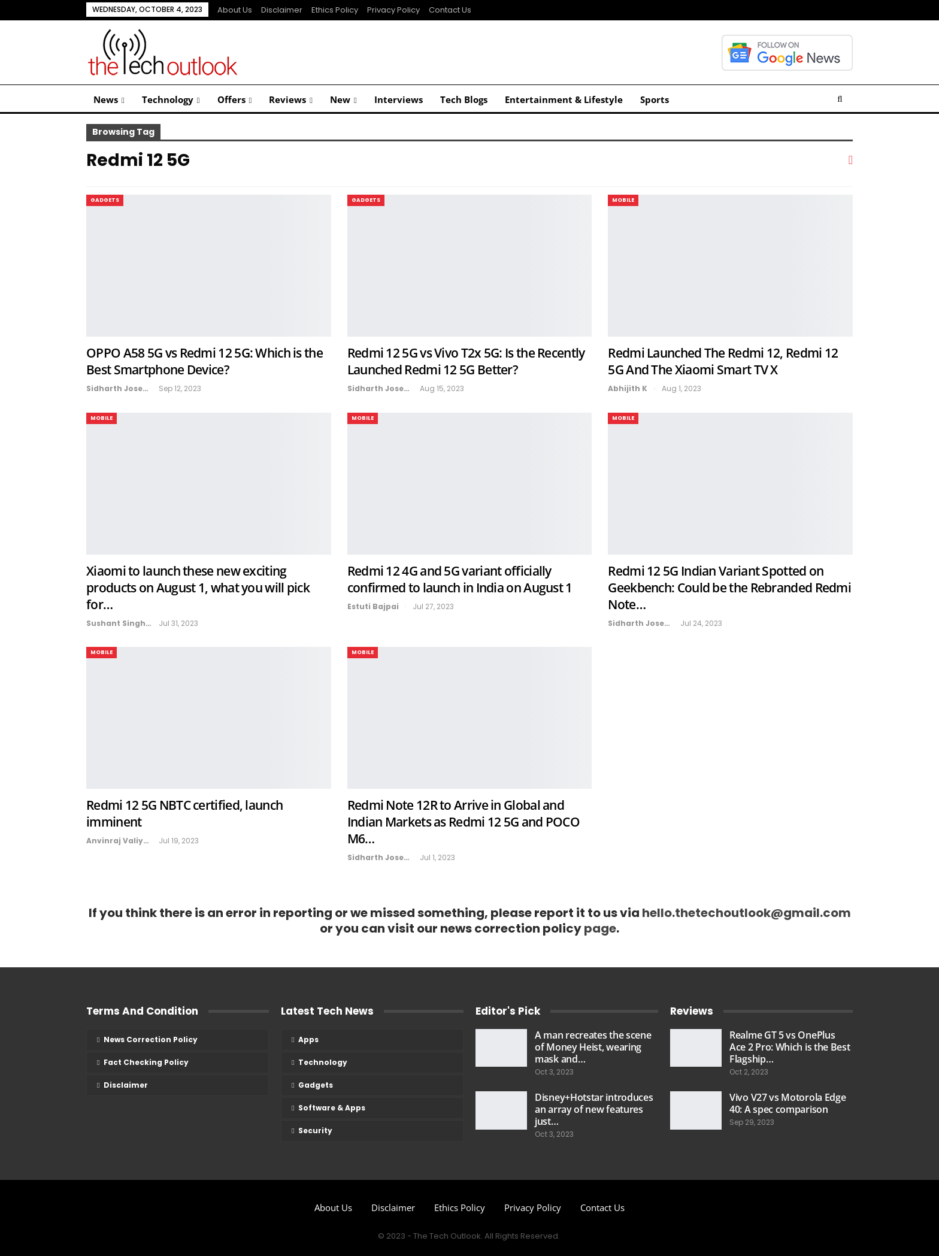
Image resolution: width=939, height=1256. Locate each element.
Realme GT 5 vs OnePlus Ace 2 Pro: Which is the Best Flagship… (789, 1047)
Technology (167, 99)
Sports (654, 99)
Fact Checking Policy (146, 1062)
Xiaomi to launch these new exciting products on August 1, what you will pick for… (198, 587)
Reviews (287, 99)
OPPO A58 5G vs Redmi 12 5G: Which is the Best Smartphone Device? (204, 361)
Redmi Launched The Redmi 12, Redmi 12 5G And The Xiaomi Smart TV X (723, 361)
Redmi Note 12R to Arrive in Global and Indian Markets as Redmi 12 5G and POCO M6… (463, 822)
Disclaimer (281, 10)
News (105, 99)
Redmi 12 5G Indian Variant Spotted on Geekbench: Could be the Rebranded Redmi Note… (729, 587)
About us (234, 10)
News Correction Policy (151, 1039)
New (340, 99)
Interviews (398, 99)
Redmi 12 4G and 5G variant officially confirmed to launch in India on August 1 (460, 579)
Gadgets (104, 200)
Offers (231, 99)
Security (315, 1130)
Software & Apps (331, 1108)
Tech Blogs (463, 99)
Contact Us (450, 10)
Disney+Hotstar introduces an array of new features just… (594, 1109)
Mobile (623, 200)
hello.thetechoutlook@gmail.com (746, 912)
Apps (308, 1039)
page (600, 928)
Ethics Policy (334, 10)
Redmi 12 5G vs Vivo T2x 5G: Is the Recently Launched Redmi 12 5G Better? (466, 361)
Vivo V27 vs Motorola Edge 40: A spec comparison (787, 1103)
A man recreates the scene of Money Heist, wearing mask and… (593, 1047)
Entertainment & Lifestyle (564, 99)
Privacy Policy (393, 10)
